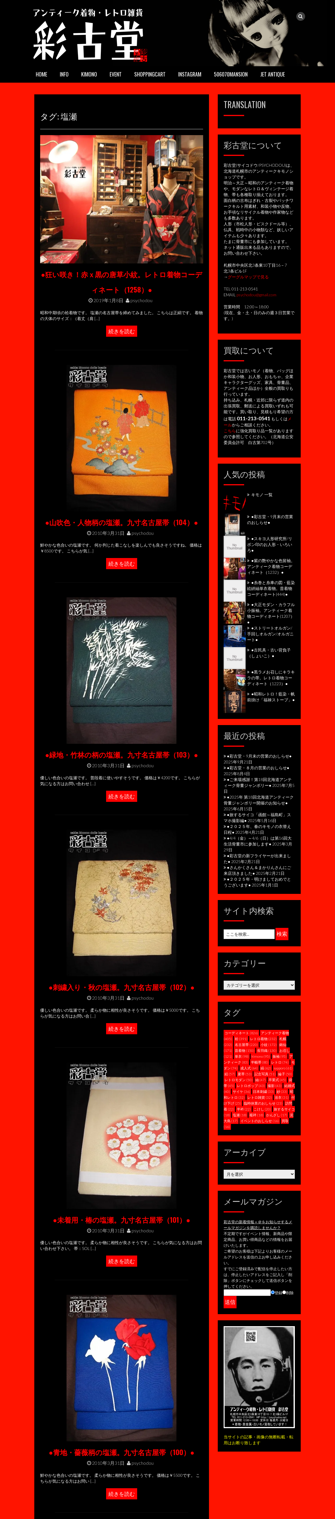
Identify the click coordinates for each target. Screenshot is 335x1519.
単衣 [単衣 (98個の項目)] (242, 1056)
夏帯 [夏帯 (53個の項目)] (245, 1074)
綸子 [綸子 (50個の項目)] (285, 1074)
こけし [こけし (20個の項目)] (262, 1109)
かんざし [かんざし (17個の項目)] (276, 1115)
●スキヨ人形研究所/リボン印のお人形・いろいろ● (269, 544)
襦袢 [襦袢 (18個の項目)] (256, 1115)
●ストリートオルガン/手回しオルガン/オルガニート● (270, 633)
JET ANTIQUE (272, 74)
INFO (64, 74)
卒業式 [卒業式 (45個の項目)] (277, 1080)
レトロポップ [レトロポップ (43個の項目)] (251, 1085)
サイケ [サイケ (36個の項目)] (241, 1091)
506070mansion (231, 74)
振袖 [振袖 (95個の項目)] (280, 1056)
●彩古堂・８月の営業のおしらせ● (258, 767)
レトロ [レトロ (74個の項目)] (280, 1062)
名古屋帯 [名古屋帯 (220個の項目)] (246, 1044)
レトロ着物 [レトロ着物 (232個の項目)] (263, 1039)
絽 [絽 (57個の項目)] (230, 1074)
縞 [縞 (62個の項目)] (266, 1068)
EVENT (116, 74)
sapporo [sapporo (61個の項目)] (283, 1068)
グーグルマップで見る (248, 276)
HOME (41, 74)
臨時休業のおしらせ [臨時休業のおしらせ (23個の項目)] (263, 1103)
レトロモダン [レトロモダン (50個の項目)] (239, 1080)
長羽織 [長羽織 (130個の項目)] (267, 1050)
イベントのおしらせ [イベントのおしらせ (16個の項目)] (259, 1121)
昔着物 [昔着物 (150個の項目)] (244, 1050)
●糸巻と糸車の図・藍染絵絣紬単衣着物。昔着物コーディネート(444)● (271, 588)
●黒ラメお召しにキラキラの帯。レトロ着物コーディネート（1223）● (271, 677)
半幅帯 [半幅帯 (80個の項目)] (259, 1062)
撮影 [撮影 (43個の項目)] (275, 1085)
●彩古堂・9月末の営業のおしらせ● (259, 755)
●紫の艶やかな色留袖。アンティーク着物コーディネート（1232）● (271, 566)
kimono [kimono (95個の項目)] (260, 1056)
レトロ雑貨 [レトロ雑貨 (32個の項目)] (259, 1097)
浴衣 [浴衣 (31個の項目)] (282, 1097)
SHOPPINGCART (150, 74)
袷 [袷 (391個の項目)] (241, 1039)
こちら (230, 430)
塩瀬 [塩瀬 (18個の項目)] (240, 1115)
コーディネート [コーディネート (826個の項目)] (241, 1033)
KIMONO (89, 74)
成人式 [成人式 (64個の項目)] (249, 1068)
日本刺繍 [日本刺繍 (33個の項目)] (263, 1091)
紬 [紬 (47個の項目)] (260, 1080)
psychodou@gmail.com (256, 294)
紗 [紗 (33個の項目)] (282, 1091)
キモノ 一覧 (262, 494)
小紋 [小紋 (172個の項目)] (269, 1044)
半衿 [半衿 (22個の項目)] (244, 1109)
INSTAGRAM (189, 74)
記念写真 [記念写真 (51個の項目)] (265, 1074)
